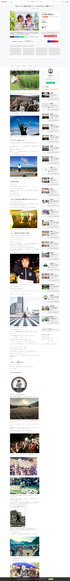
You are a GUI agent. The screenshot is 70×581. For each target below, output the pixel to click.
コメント (35, 66)
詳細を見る (44, 120)
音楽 (38, 8)
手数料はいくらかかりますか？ (50, 336)
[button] (53, 41)
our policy (42, 579)
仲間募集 (30, 66)
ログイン (63, 1)
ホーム (13, 66)
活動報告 (18, 66)
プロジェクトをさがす (40, 1)
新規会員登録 (67, 1)
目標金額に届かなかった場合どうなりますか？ (50, 337)
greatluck (33, 8)
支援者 (24, 66)
